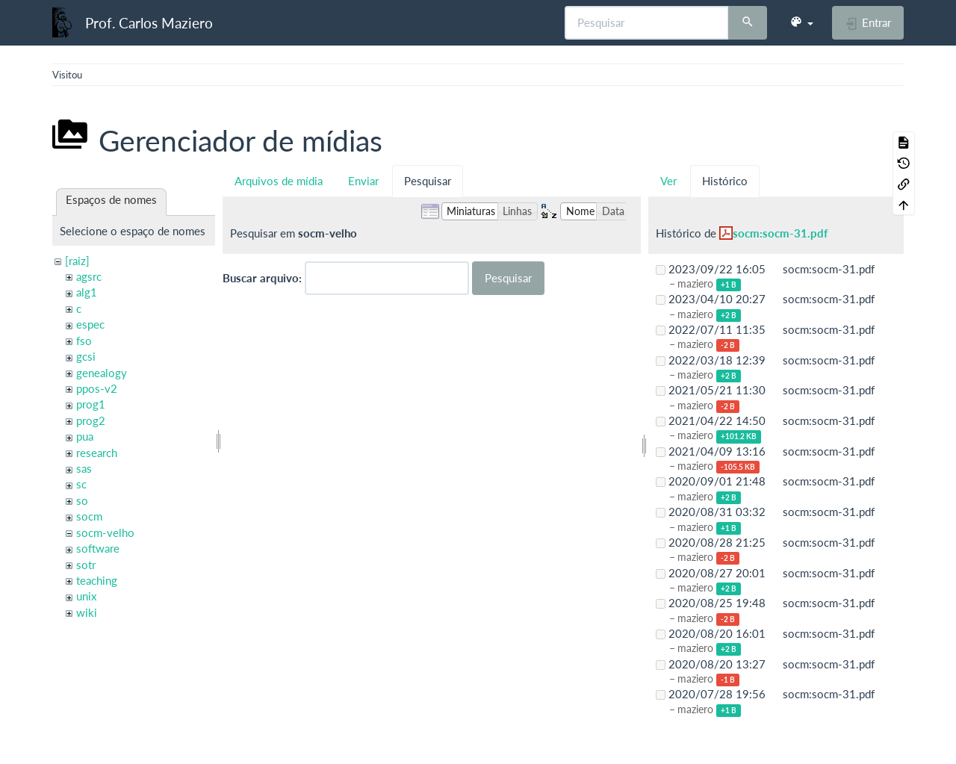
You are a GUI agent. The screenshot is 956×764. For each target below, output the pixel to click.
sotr (86, 564)
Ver (668, 180)
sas (84, 468)
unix (86, 596)
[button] (801, 22)
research (96, 452)
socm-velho (105, 532)
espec (90, 324)
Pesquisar (427, 180)
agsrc (89, 276)
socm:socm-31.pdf (780, 233)
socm (89, 516)
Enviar (363, 180)
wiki (86, 612)
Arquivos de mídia (279, 180)
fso (84, 340)
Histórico (725, 180)
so (82, 500)
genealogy (101, 372)
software (98, 548)
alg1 (86, 292)
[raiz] (77, 260)
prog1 (90, 404)
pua (84, 436)
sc (81, 484)
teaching (96, 580)
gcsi (86, 356)
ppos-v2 (96, 388)
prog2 (90, 420)
